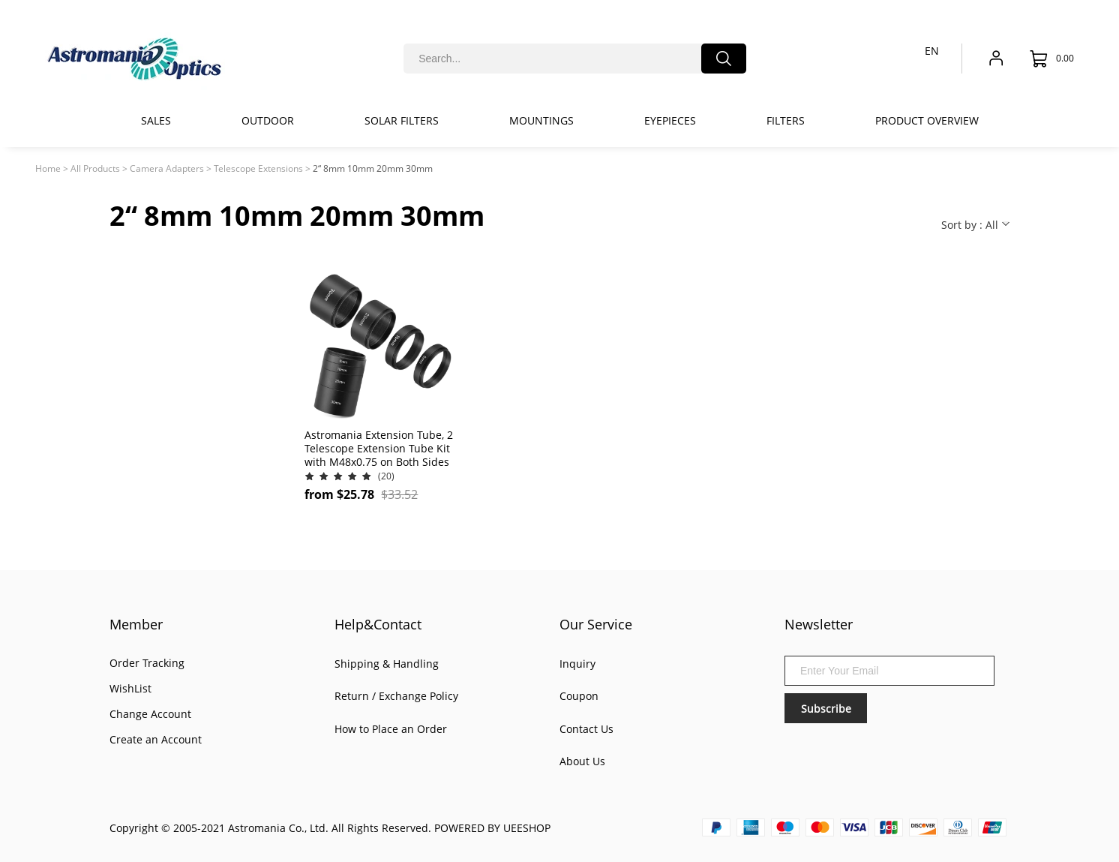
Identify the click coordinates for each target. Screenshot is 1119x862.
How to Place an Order (390, 729)
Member (136, 624)
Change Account (150, 714)
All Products (95, 168)
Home (48, 168)
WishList (131, 688)
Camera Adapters (167, 168)
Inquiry (578, 663)
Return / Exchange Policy (396, 696)
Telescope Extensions (258, 168)
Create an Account (156, 739)
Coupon (579, 696)
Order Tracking (147, 663)
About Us (582, 761)
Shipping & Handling (386, 663)
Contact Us (587, 729)
